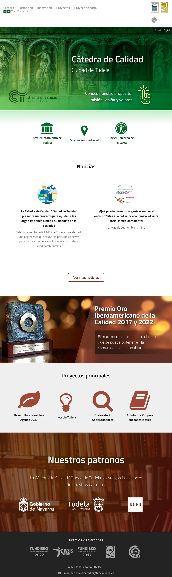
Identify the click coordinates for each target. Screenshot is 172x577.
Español (158, 30)
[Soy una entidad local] (84, 135)
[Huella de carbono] (133, 551)
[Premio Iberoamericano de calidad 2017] (86, 551)
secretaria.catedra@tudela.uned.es (92, 573)
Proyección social (86, 7)
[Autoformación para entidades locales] (140, 406)
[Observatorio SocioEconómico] (103, 406)
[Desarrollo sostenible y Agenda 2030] (29, 406)
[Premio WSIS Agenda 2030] (62, 551)
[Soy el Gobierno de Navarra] (121, 134)
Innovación (44, 7)
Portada (26, 19)
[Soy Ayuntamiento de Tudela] (47, 134)
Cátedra (8, 7)
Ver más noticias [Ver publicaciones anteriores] (86, 277)
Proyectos (63, 7)
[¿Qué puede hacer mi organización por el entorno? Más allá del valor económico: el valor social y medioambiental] (124, 207)
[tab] (86, 329)
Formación (25, 7)
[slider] (86, 68)
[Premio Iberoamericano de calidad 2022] (38, 551)
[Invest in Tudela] (66, 407)
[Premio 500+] (110, 551)
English (167, 30)
